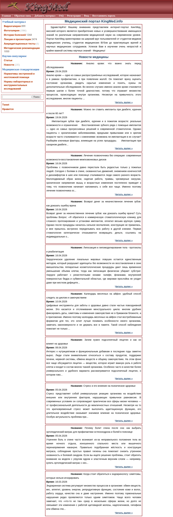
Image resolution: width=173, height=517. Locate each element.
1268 (29, 35)
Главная (6, 16)
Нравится (8, 109)
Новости (9, 64)
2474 (34, 39)
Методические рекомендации (22, 48)
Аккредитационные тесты (19, 43)
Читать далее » (124, 102)
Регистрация (74, 16)
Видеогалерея (12, 26)
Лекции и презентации (17, 39)
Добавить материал (44, 16)
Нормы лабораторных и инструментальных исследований (18, 85)
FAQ (61, 16)
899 (23, 26)
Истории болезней (15, 34)
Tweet (5, 104)
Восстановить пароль (103, 16)
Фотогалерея (11, 30)
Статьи (8, 60)
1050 (6, 51)
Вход (86, 16)
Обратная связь (22, 16)
